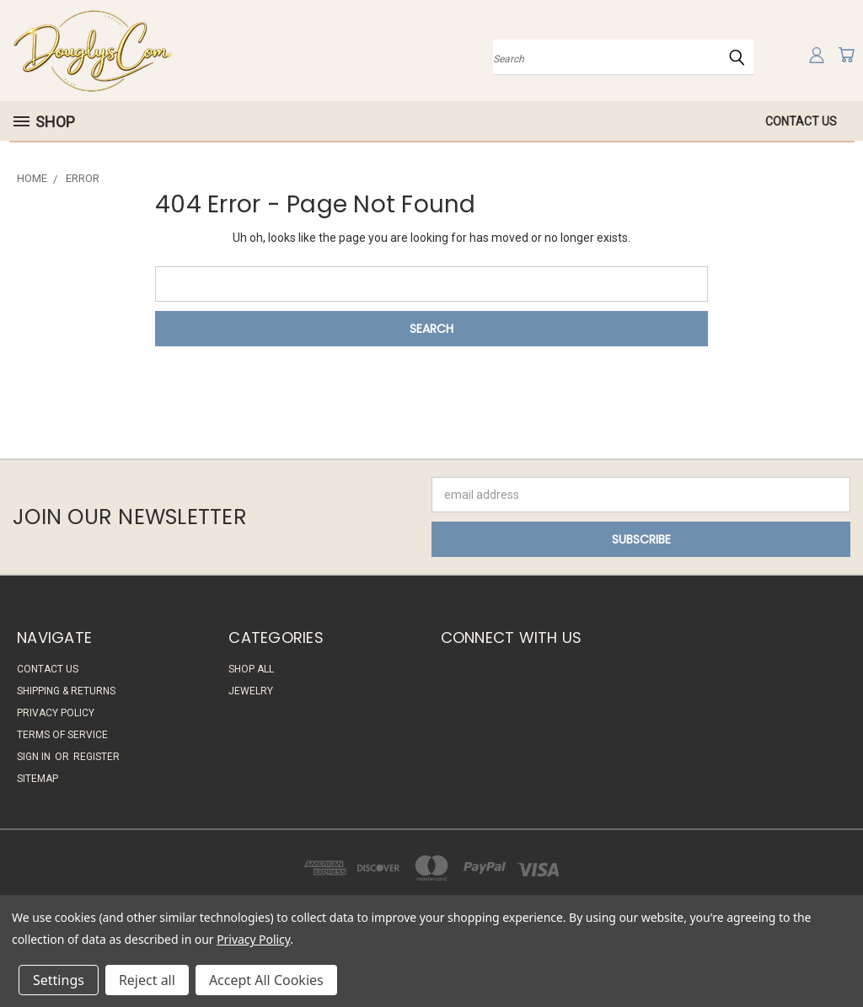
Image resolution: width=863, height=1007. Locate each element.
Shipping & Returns (66, 691)
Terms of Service (62, 735)
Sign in (35, 757)
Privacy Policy (55, 713)
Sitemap (37, 779)
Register (96, 757)
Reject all (147, 980)
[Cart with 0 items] (846, 54)
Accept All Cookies (266, 980)
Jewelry (250, 691)
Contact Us (801, 121)
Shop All (251, 669)
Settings (58, 980)
